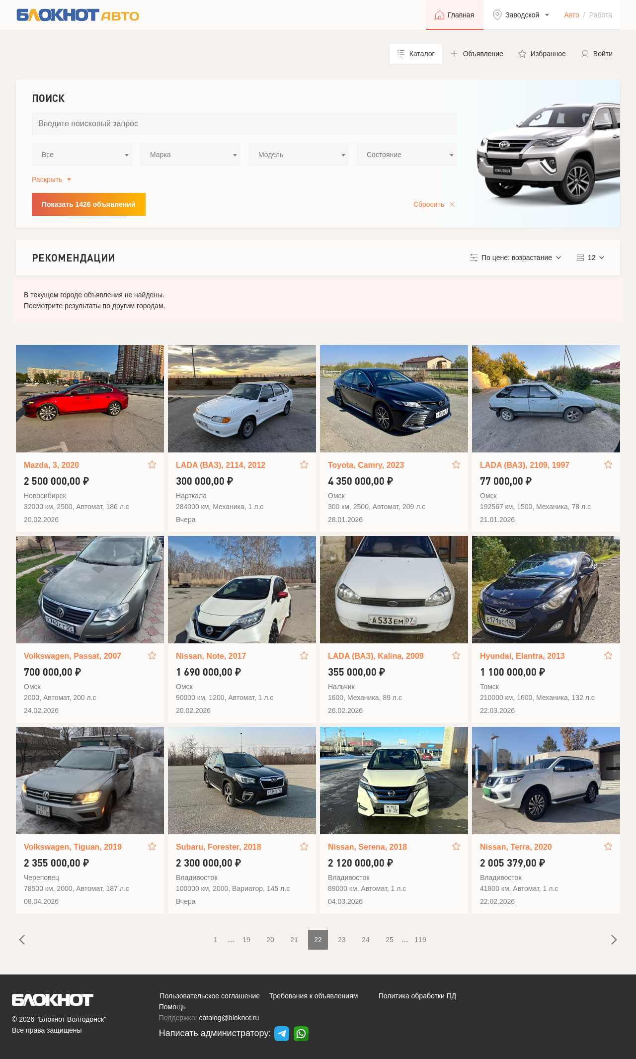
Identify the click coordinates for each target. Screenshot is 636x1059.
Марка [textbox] (160, 155)
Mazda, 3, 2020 (51, 465)
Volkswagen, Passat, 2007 (72, 656)
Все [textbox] (48, 155)
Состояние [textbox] (384, 155)
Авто (571, 15)
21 (294, 940)
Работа (600, 15)
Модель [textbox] (270, 155)
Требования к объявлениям (313, 996)
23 (342, 940)
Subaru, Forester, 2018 (218, 847)
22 (318, 940)
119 (420, 940)
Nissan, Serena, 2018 (367, 847)
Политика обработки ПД (418, 996)
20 (270, 940)
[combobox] (82, 154)
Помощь (172, 1007)
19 (246, 940)
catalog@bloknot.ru (229, 1018)
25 (390, 940)
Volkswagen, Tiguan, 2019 (73, 847)
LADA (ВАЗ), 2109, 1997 (524, 465)
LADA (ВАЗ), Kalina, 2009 (376, 656)
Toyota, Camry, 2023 (366, 465)
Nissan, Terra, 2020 (516, 847)
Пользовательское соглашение (209, 996)
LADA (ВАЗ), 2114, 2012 (220, 465)
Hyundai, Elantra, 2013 (522, 656)
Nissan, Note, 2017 (211, 656)
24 (366, 940)
